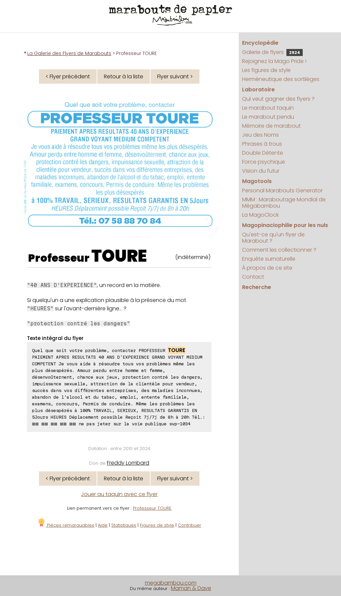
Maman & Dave (191, 588)
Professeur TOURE (152, 508)
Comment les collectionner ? (279, 250)
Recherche (256, 287)
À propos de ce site (267, 268)
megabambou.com (170, 583)
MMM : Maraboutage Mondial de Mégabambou (284, 203)
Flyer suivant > (175, 76)
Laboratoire (258, 89)
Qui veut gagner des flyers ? (278, 99)
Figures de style (157, 525)
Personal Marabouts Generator (282, 190)
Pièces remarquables (65, 525)
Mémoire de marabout (271, 126)
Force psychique (263, 162)
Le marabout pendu (268, 117)
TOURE (119, 256)
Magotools (257, 181)
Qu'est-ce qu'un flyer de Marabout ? (273, 238)
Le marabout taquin (268, 108)
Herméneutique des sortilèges (280, 79)
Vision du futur (260, 171)
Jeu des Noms (260, 135)
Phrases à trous (262, 144)
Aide (103, 525)
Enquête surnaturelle (268, 259)
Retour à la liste (123, 76)
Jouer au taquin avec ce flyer (119, 494)
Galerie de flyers (272, 52)
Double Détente (262, 153)
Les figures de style (266, 70)
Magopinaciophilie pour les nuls (285, 225)
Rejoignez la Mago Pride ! (274, 61)
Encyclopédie (260, 43)
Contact (253, 277)
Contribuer (189, 525)
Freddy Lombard (128, 463)
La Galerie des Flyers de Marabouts (69, 53)
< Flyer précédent (68, 76)
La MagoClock (260, 215)
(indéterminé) (192, 257)
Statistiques (123, 525)
